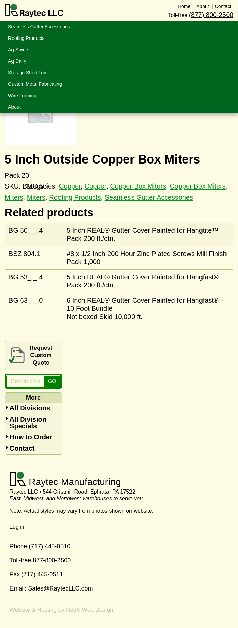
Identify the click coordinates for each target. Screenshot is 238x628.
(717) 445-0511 (42, 574)
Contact (21, 448)
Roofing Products (75, 197)
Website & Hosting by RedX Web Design (61, 610)
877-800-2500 (52, 560)
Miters (14, 197)
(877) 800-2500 (211, 14)
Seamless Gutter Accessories (149, 197)
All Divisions (29, 408)
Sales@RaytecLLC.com (60, 588)
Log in (16, 527)
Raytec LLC (34, 11)
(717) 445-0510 (49, 546)
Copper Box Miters (138, 186)
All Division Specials (27, 423)
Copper (95, 186)
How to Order (30, 437)
